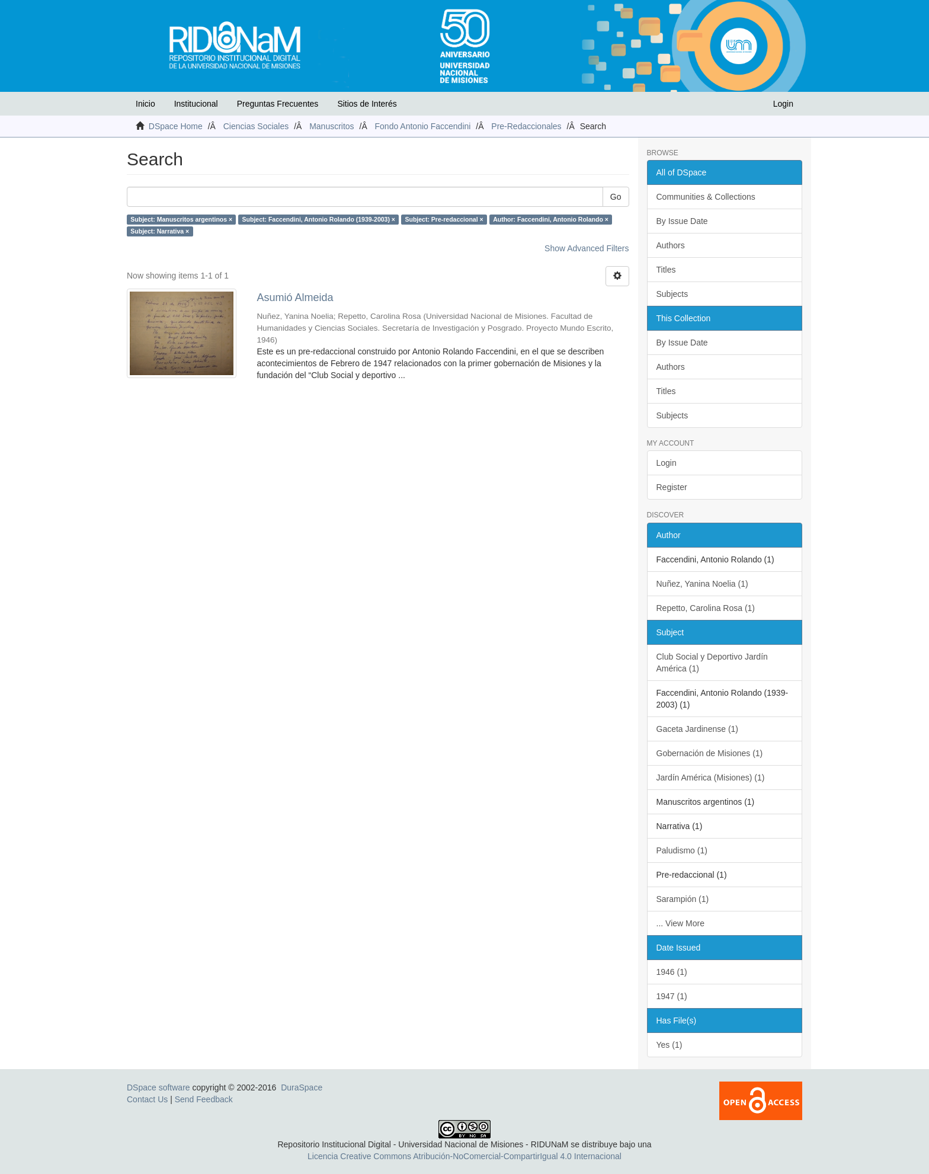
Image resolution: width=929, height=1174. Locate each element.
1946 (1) (671, 972)
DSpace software (158, 1087)
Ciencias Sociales (256, 126)
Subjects (672, 294)
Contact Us (147, 1099)
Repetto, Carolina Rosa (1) (705, 608)
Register (671, 487)
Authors (670, 245)
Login (666, 463)
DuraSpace (301, 1087)
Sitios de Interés (366, 103)
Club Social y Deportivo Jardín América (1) (712, 662)
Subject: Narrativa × (159, 231)
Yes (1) (669, 1045)
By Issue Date (682, 221)
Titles (666, 269)
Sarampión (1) (682, 899)
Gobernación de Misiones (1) (709, 753)
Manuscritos (331, 126)
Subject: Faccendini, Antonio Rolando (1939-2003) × (318, 219)
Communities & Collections (705, 196)
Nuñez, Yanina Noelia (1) (702, 583)
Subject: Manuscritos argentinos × (181, 219)
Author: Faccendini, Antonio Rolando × (550, 219)
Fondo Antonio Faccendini (423, 126)
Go (616, 196)
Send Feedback (204, 1099)
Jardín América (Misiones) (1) (710, 777)
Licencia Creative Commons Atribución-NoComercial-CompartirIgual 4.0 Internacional (464, 1156)
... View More (680, 923)
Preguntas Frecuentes (278, 103)
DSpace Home (176, 126)
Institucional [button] (196, 103)
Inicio (145, 103)
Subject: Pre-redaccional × (444, 219)
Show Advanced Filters (586, 248)
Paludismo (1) (681, 850)
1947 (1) (671, 996)
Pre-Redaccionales (526, 126)
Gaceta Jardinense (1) (697, 729)
